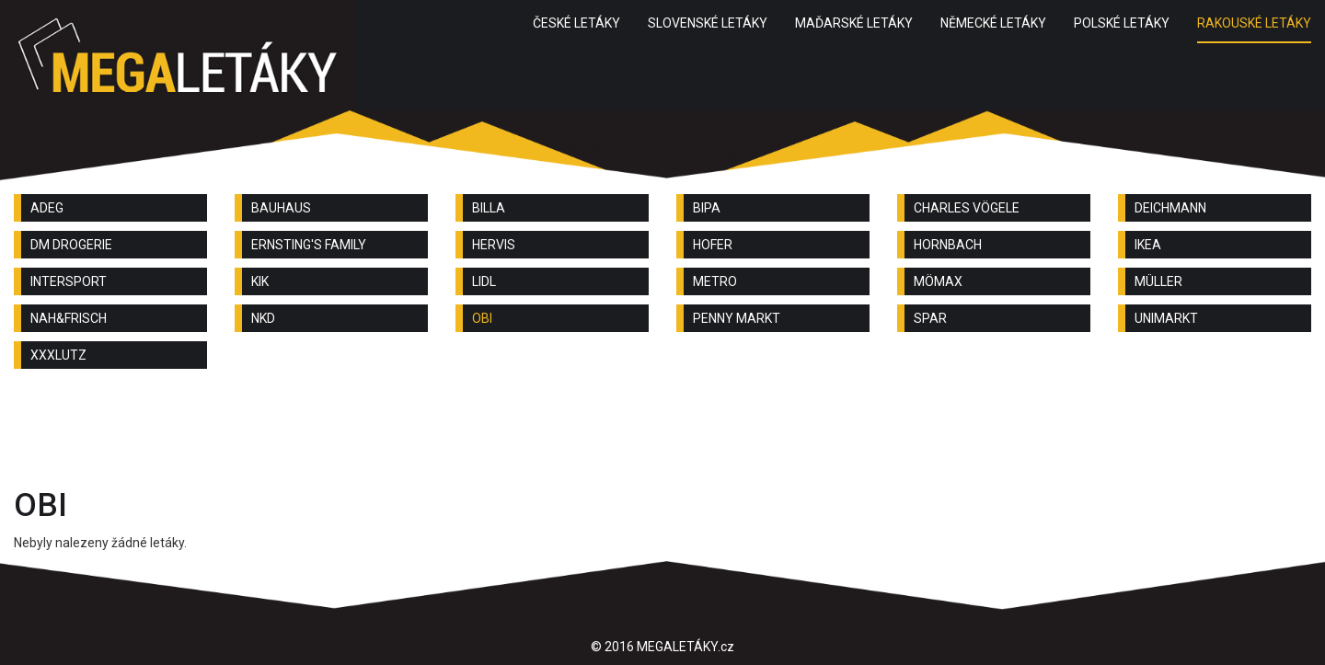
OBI (482, 318)
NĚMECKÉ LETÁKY (993, 23)
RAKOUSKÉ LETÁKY (1254, 23)
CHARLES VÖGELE (967, 208)
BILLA (488, 208)
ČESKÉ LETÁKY (576, 23)
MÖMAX (938, 281)
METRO (715, 281)
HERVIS (493, 244)
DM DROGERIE (71, 244)
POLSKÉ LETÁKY (1121, 23)
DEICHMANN (1170, 208)
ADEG (46, 208)
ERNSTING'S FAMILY (308, 244)
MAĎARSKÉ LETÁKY (854, 23)
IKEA (1148, 244)
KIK (260, 281)
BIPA (706, 208)
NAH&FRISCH (68, 318)
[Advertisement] (662, 433)
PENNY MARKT (736, 318)
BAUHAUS (281, 208)
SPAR (930, 318)
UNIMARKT (1166, 318)
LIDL (484, 281)
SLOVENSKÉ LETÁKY (707, 23)
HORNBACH (948, 244)
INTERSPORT (68, 281)
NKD (263, 318)
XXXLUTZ (58, 355)
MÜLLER (1158, 281)
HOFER (712, 244)
